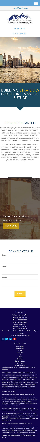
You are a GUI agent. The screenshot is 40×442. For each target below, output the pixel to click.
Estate (20, 350)
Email (4, 266)
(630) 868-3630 (20, 33)
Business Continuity (7, 423)
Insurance (20, 352)
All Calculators (20, 365)
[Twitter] (15, 28)
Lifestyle (20, 359)
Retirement (20, 346)
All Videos (20, 363)
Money (20, 357)
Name (4, 255)
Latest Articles (20, 361)
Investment (20, 348)
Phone (4, 278)
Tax (20, 355)
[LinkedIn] (18, 28)
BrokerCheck (5, 369)
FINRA (3, 416)
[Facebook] (24, 28)
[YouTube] (21, 28)
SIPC (6, 416)
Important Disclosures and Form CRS (22, 423)
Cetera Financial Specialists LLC (23, 413)
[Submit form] (20, 294)
